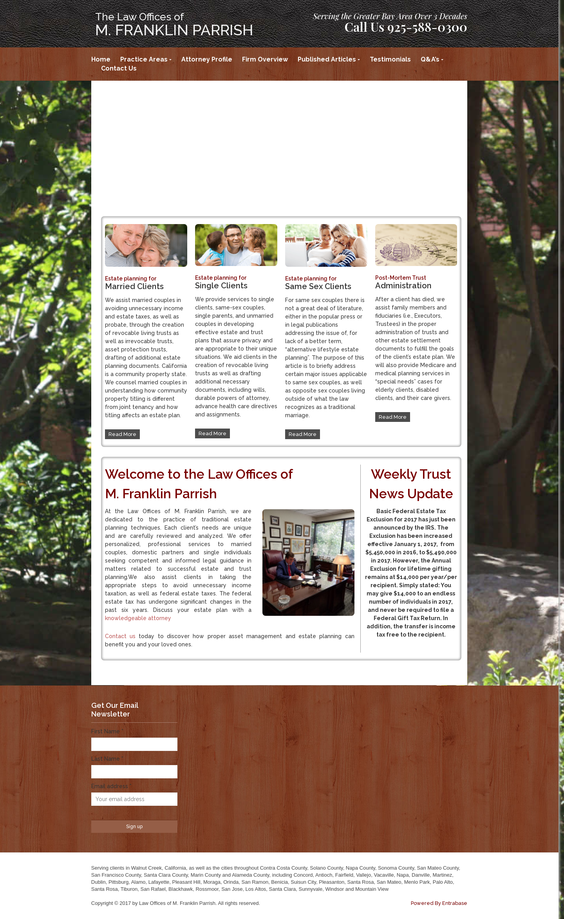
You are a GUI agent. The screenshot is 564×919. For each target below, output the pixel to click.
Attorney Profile (206, 59)
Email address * (111, 786)
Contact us (120, 636)
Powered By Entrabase (439, 903)
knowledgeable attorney (138, 618)
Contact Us (119, 68)
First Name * (107, 731)
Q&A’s (430, 59)
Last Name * (107, 759)
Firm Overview (265, 59)
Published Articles (327, 59)
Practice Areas (144, 59)
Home (100, 59)
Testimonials (390, 59)
